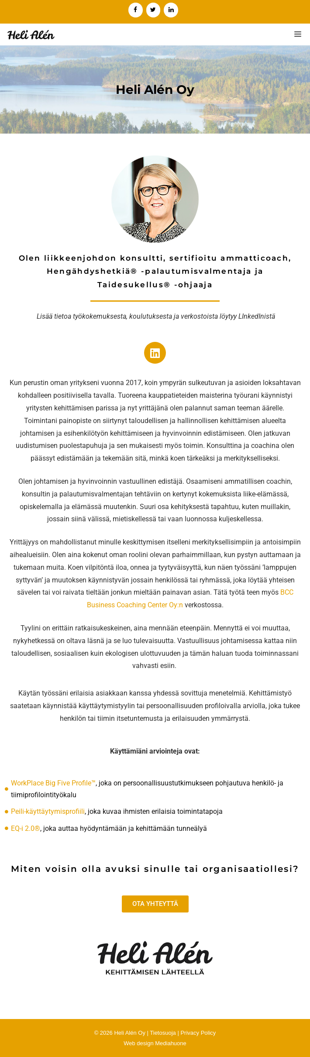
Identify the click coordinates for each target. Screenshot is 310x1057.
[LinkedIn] (171, 10)
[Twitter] (153, 10)
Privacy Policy (198, 1032)
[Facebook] (135, 10)
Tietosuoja (163, 1032)
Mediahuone (170, 1043)
